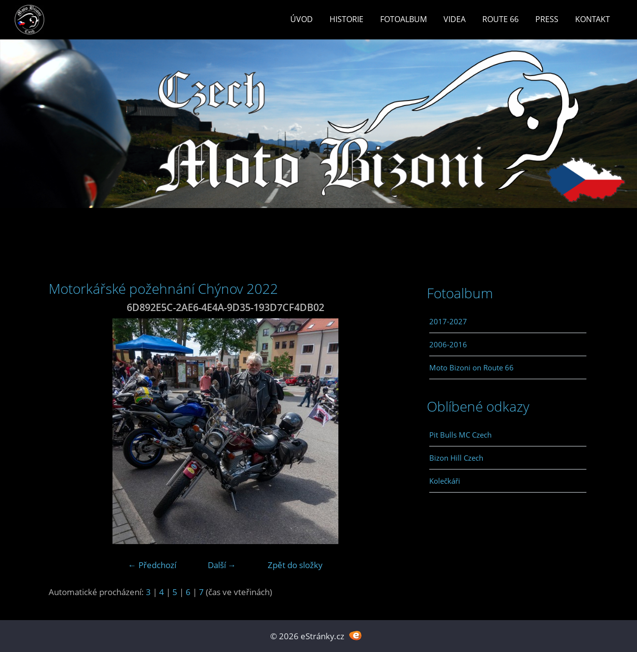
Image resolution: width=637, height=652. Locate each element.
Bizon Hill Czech (456, 458)
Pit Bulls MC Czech (460, 435)
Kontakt (592, 19)
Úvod (301, 19)
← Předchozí (152, 565)
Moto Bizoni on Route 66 (471, 367)
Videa (454, 19)
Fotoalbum (403, 19)
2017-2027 (448, 321)
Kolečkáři (444, 481)
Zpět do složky (295, 565)
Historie (346, 19)
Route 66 (500, 19)
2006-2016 (448, 344)
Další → (222, 565)
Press (546, 19)
